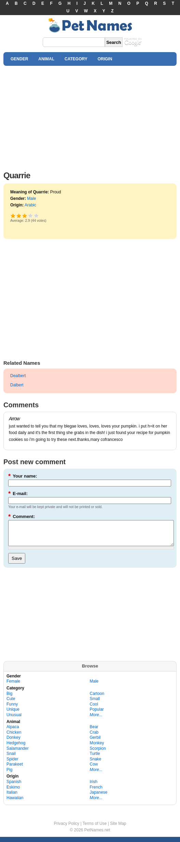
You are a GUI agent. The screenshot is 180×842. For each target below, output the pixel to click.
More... (96, 720)
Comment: (21, 516)
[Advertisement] (90, 117)
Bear (94, 732)
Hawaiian (14, 803)
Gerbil (95, 742)
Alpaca (12, 732)
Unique (12, 714)
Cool (94, 709)
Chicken (13, 737)
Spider (12, 764)
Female (13, 686)
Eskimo (13, 792)
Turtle (95, 758)
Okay (19, 215)
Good (24, 215)
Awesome (36, 215)
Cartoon (97, 698)
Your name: (22, 476)
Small (95, 703)
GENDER (19, 59)
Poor (13, 215)
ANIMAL (46, 59)
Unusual (14, 720)
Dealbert (18, 375)
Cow (94, 769)
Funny (12, 709)
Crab (94, 737)
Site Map (118, 828)
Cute (10, 703)
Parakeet (14, 769)
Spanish (13, 786)
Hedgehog (15, 748)
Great (30, 215)
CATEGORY (76, 59)
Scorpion (98, 753)
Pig (9, 774)
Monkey (97, 748)
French (96, 792)
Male (31, 198)
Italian (11, 797)
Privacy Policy (66, 828)
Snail (11, 758)
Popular (97, 714)
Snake (95, 764)
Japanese (99, 797)
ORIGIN (105, 59)
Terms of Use (95, 828)
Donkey (13, 742)
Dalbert (17, 385)
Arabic (30, 205)
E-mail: (18, 493)
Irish (94, 786)
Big (9, 698)
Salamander (17, 753)
